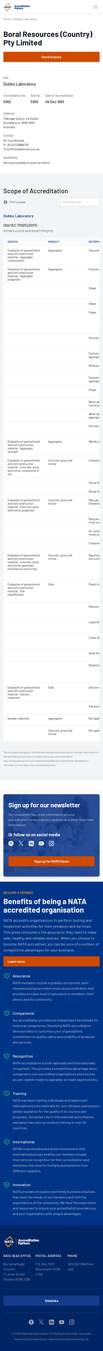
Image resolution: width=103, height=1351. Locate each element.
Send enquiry (51, 57)
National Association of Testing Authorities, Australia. (57, 1333)
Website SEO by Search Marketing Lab (68, 1339)
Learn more (16, 961)
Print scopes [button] (17, 202)
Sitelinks (51, 1301)
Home (7, 19)
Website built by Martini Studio (31, 1339)
